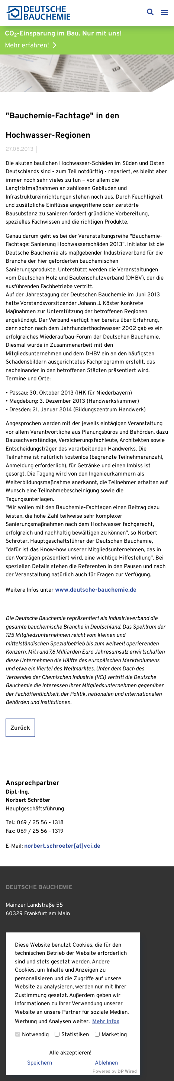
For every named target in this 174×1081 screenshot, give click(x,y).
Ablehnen (106, 1063)
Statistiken (72, 1034)
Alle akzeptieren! (70, 1053)
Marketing (111, 1034)
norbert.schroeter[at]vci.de (62, 846)
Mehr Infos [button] (105, 1021)
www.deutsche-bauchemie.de (95, 590)
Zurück (20, 728)
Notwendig (32, 1034)
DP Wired (127, 1072)
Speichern (39, 1063)
